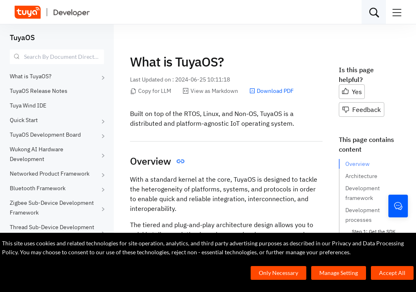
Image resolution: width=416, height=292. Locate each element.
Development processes (362, 214)
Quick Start (24, 120)
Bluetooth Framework (37, 188)
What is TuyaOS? (31, 76)
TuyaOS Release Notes (38, 90)
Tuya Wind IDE (28, 105)
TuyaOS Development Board (45, 134)
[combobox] (57, 56)
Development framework (362, 193)
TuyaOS (22, 37)
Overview (357, 163)
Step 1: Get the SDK (374, 231)
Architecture (361, 176)
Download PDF (271, 91)
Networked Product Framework (49, 173)
